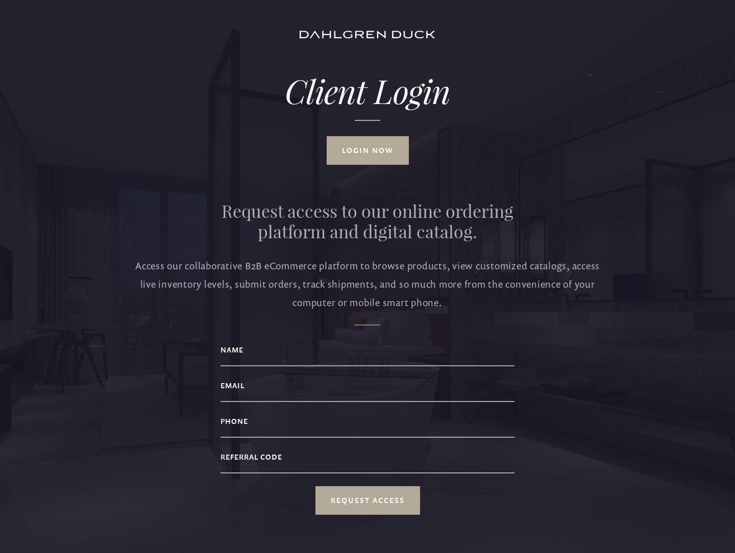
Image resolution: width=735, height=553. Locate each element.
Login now (368, 151)
